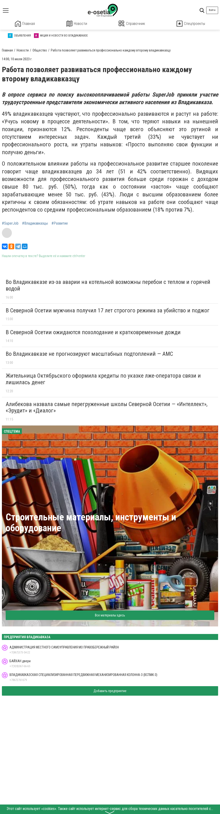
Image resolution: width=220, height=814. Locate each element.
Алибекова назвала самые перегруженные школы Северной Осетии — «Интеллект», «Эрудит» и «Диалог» (106, 407)
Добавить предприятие (110, 691)
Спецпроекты (190, 24)
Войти (212, 10)
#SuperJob (10, 223)
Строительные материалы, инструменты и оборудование (91, 522)
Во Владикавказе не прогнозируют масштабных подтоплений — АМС (89, 354)
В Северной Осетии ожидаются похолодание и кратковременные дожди (93, 332)
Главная (25, 24)
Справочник (131, 24)
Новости (76, 24)
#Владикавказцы (35, 223)
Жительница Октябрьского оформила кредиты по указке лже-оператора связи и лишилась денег (103, 378)
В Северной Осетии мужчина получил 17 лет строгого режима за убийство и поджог (108, 310)
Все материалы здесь (110, 615)
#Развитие (59, 223)
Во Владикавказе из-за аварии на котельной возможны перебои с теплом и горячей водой (108, 285)
